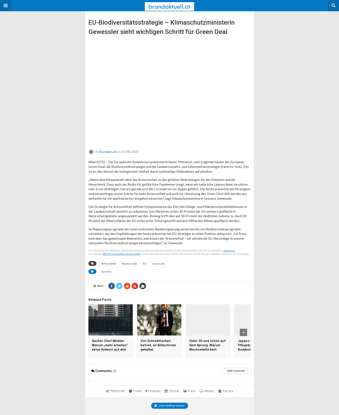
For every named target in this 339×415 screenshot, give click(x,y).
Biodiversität (129, 263)
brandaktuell (108, 151)
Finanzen (153, 391)
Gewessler (158, 263)
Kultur (189, 391)
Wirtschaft (115, 391)
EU (144, 263)
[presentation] (243, 332)
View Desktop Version (170, 405)
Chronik (172, 391)
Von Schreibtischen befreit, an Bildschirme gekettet (158, 345)
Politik (135, 391)
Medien (207, 391)
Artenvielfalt (108, 263)
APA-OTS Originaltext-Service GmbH (122, 254)
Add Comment (236, 370)
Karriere (106, 271)
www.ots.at (229, 250)
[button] (5, 5)
